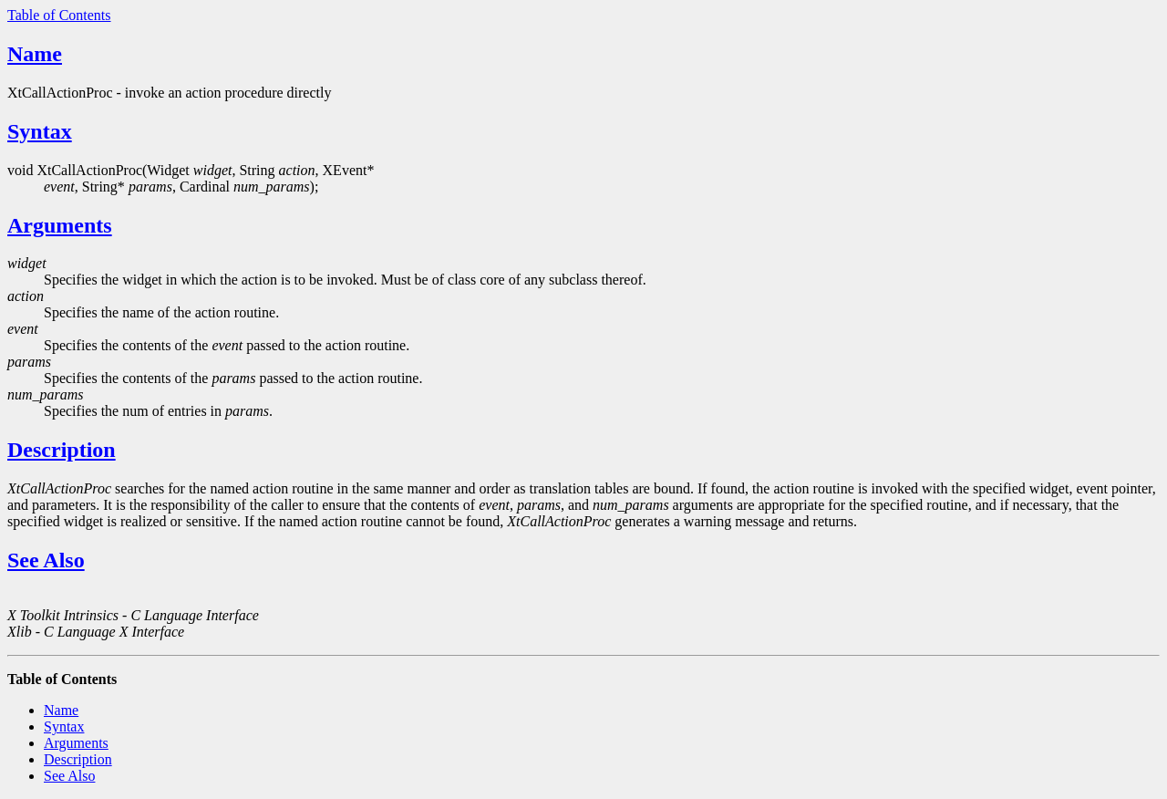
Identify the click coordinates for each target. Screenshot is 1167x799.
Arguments (59, 225)
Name (34, 54)
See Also (46, 560)
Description (61, 450)
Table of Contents (59, 15)
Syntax (39, 131)
